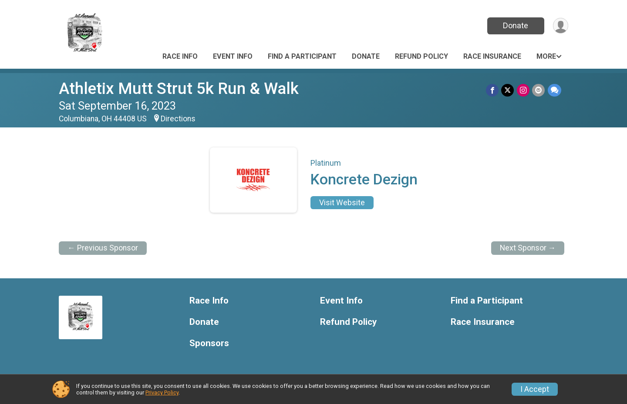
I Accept (534, 389)
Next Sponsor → (528, 248)
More (546, 56)
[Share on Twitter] (508, 90)
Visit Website (342, 202)
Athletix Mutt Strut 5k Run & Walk (179, 88)
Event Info (233, 56)
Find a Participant (302, 56)
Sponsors (209, 343)
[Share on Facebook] (493, 90)
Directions (178, 118)
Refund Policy (421, 56)
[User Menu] (560, 26)
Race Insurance (492, 56)
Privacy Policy (162, 392)
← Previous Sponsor (102, 248)
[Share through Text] (554, 90)
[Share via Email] (539, 90)
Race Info (180, 56)
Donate (515, 25)
